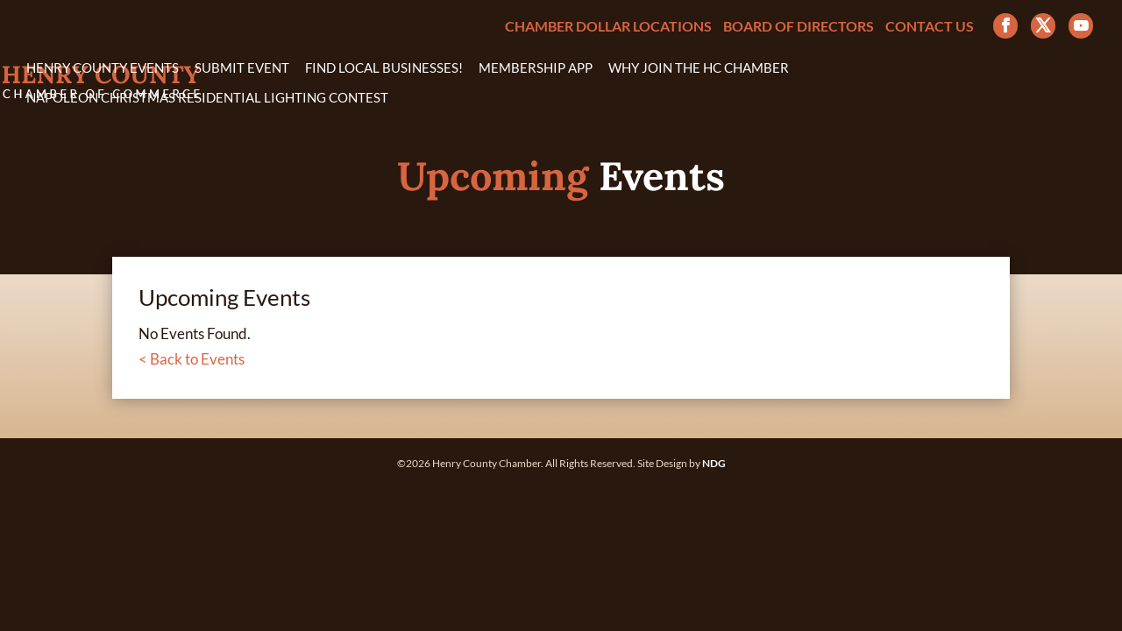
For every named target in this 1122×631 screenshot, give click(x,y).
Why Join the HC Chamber (698, 68)
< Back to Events (191, 359)
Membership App (536, 68)
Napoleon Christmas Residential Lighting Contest (207, 98)
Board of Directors (798, 26)
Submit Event (242, 68)
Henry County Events (102, 68)
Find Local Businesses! (384, 68)
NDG (714, 463)
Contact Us (929, 26)
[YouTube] (1081, 26)
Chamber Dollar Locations (608, 26)
